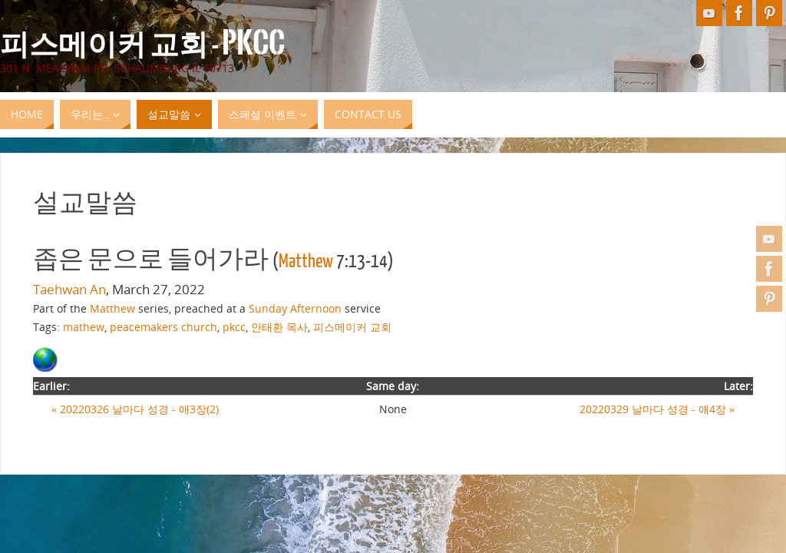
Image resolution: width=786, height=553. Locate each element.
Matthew (306, 261)
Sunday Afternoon (295, 308)
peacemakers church (163, 327)
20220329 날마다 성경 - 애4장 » (657, 409)
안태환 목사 (279, 327)
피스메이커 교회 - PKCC (142, 43)
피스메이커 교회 (352, 327)
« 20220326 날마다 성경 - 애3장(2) (135, 409)
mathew (83, 327)
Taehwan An (69, 289)
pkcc (234, 327)
